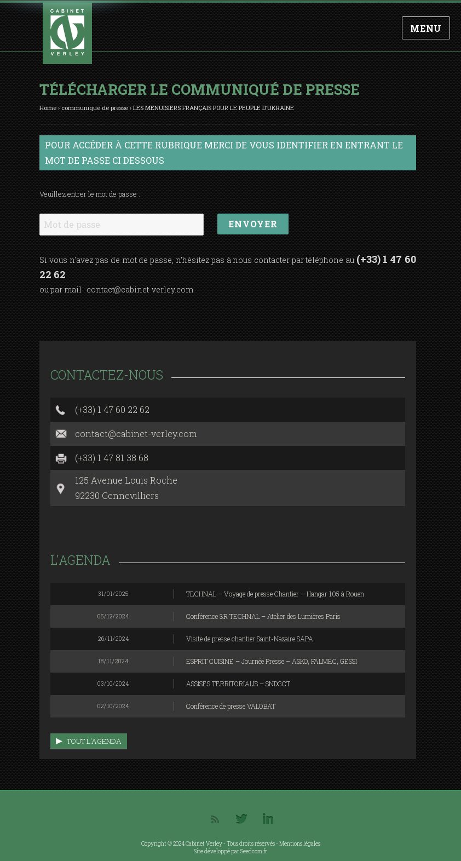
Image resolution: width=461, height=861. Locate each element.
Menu (426, 28)
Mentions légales (299, 843)
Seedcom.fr (253, 851)
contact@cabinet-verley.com (140, 289)
